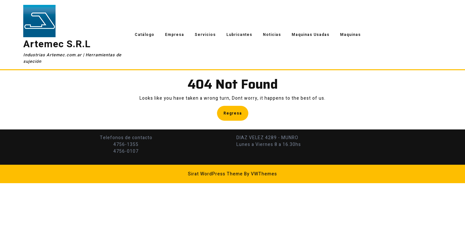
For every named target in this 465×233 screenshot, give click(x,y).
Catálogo (144, 35)
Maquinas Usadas (310, 35)
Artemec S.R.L (57, 44)
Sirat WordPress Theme (215, 174)
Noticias (272, 35)
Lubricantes (239, 35)
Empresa (174, 35)
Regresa (235, 112)
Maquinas (350, 35)
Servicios (205, 35)
